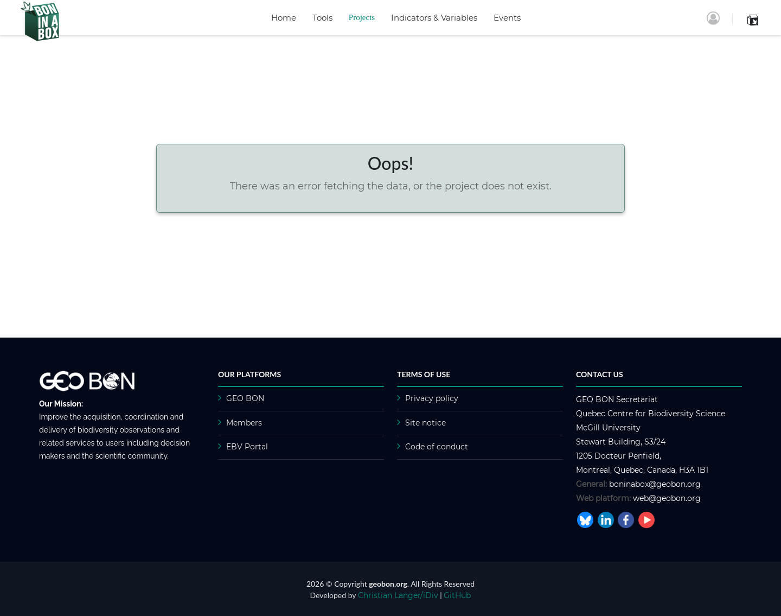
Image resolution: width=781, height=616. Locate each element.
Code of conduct (436, 447)
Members (244, 423)
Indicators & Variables (434, 17)
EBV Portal (247, 447)
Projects (362, 17)
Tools (322, 17)
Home (283, 17)
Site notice (425, 423)
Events (507, 17)
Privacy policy (431, 398)
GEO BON (245, 398)
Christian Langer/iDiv (398, 595)
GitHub (457, 595)
